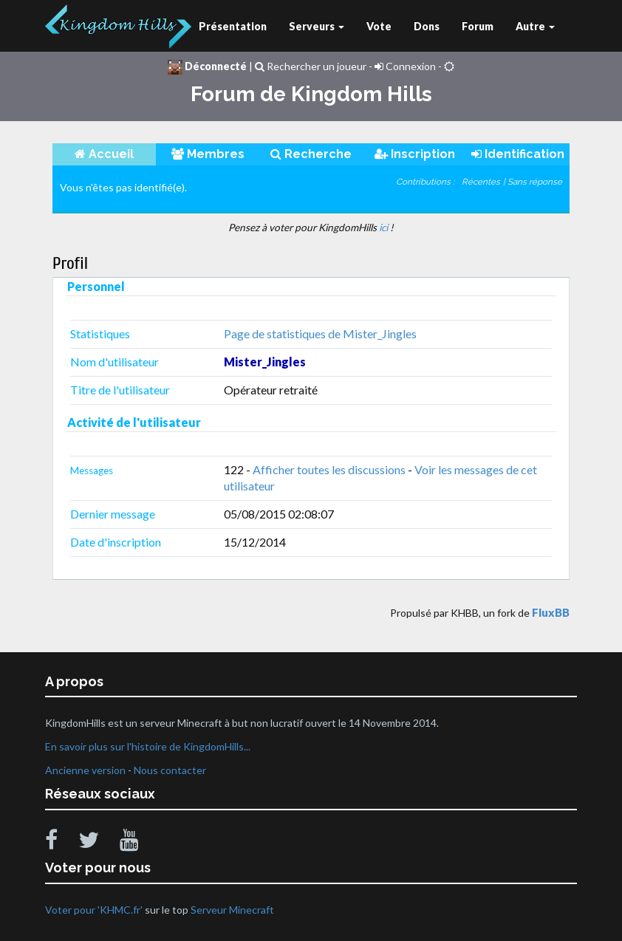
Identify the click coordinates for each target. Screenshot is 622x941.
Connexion (405, 66)
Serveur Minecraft (232, 909)
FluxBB (551, 612)
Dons (427, 26)
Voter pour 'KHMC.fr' (95, 909)
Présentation (233, 26)
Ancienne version (85, 770)
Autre (535, 26)
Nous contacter (170, 770)
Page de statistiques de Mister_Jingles (320, 333)
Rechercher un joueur (310, 66)
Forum (477, 26)
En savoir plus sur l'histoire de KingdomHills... (147, 746)
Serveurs (316, 26)
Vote (379, 26)
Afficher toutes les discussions (329, 469)
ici (383, 227)
